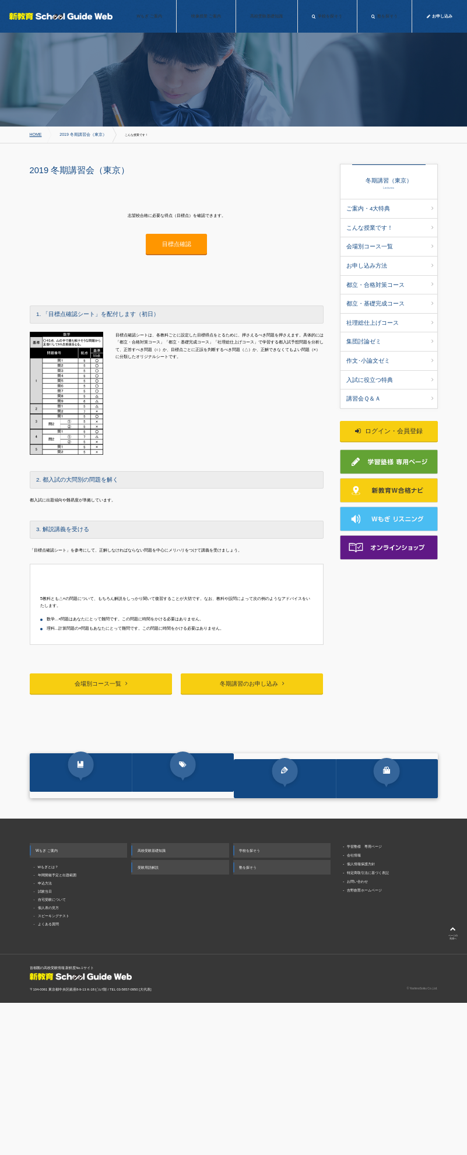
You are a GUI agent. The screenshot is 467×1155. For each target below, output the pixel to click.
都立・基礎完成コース (389, 287)
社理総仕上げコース (389, 302)
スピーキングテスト (53, 1070)
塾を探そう (248, 1021)
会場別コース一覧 (389, 239)
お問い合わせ (357, 1035)
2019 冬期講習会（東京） (73, 134)
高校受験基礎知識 (152, 1004)
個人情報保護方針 (361, 1018)
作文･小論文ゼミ (389, 334)
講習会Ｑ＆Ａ (389, 366)
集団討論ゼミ (389, 318)
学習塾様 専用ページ (364, 1000)
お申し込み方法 (389, 254)
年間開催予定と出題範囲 (57, 1029)
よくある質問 (48, 1078)
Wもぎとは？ (48, 1021)
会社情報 (354, 1009)
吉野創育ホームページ (364, 1044)
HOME (34, 134)
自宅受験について (52, 1053)
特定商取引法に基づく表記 (368, 1026)
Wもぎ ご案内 (47, 1004)
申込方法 (45, 1037)
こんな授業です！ (389, 222)
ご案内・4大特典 (389, 207)
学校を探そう (249, 1004)
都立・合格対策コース (389, 270)
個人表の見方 (48, 1061)
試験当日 (45, 1045)
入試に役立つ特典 (389, 350)
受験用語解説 (148, 1021)
